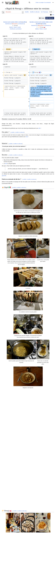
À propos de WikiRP (18, 558)
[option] (41, 18)
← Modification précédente (15, 29)
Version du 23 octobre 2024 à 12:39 (12, 22)
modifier (24, 22)
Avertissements (26, 558)
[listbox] (46, 18)
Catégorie (4, 545)
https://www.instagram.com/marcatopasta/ (12, 542)
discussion (14, 23)
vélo (39, 128)
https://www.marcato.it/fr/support (9, 528)
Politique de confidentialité (7, 558)
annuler (44, 23)
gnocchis (4, 175)
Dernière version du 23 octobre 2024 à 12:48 (41, 22)
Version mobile (33, 558)
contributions (21, 23)
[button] (41, 18)
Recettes (10, 545)
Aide (52, 14)
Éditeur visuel (17, 27)
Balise (11, 27)
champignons (7, 524)
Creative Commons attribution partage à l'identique (28, 555)
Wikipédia (23, 484)
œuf (6, 163)
